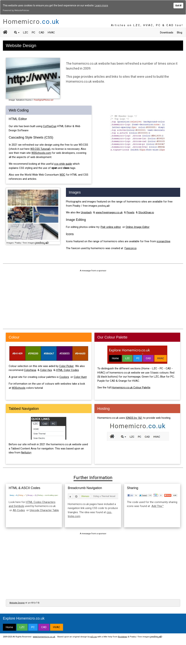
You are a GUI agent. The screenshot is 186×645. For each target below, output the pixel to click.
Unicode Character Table (44, 510)
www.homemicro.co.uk (44, 636)
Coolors (64, 376)
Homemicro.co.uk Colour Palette (131, 387)
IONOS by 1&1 (134, 417)
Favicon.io (131, 248)
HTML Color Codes (67, 369)
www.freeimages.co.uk (109, 212)
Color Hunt (80, 376)
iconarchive (163, 241)
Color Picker (66, 365)
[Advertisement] (93, 299)
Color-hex (46, 369)
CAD (41, 32)
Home (9, 626)
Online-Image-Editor (137, 226)
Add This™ (157, 505)
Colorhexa (30, 369)
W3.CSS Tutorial (39, 148)
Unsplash (86, 212)
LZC (25, 32)
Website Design (17, 602)
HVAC (51, 32)
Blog (179, 32)
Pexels (130, 212)
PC (33, 32)
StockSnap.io (146, 212)
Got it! (178, 5)
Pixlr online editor (111, 226)
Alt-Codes (19, 510)
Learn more (101, 5)
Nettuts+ (26, 452)
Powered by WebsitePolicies (16, 10)
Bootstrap (122, 636)
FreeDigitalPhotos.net (43, 99)
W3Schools (18, 387)
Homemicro (31, 21)
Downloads (166, 32)
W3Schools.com (41, 152)
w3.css (93, 636)
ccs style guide (63, 163)
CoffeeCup (49, 125)
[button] (16, 32)
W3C (62, 174)
